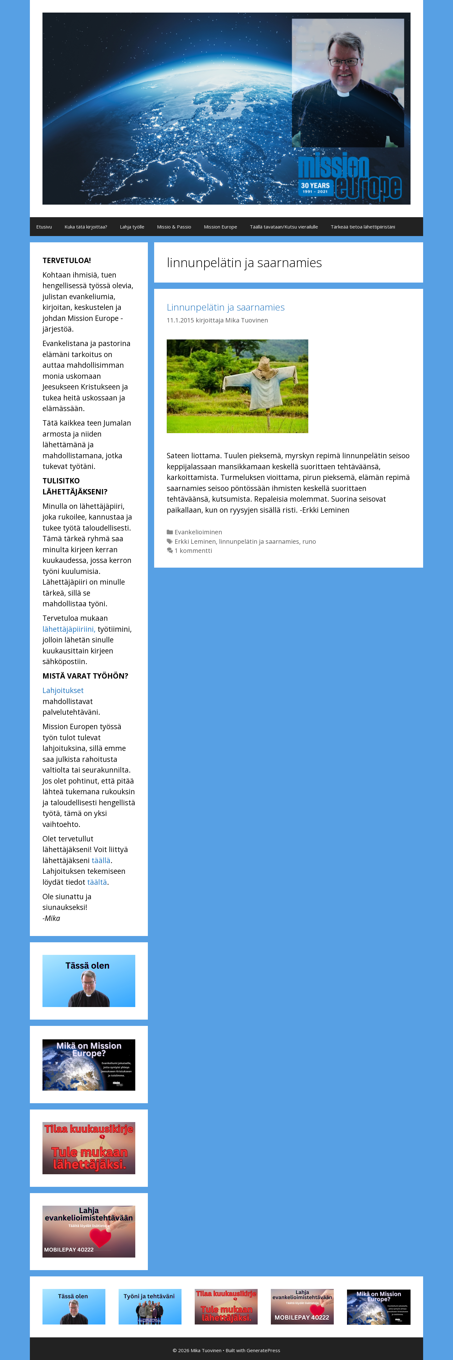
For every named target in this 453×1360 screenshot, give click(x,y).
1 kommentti (193, 550)
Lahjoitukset (63, 690)
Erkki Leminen (195, 541)
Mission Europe (220, 226)
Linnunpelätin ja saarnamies (226, 306)
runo (309, 541)
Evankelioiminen (198, 532)
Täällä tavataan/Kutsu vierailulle (284, 226)
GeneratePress (263, 1350)
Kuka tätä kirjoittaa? (85, 226)
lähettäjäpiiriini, (69, 629)
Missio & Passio (174, 226)
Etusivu (44, 226)
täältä (97, 882)
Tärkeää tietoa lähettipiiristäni (363, 226)
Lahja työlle (132, 226)
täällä (101, 860)
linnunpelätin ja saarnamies (259, 541)
